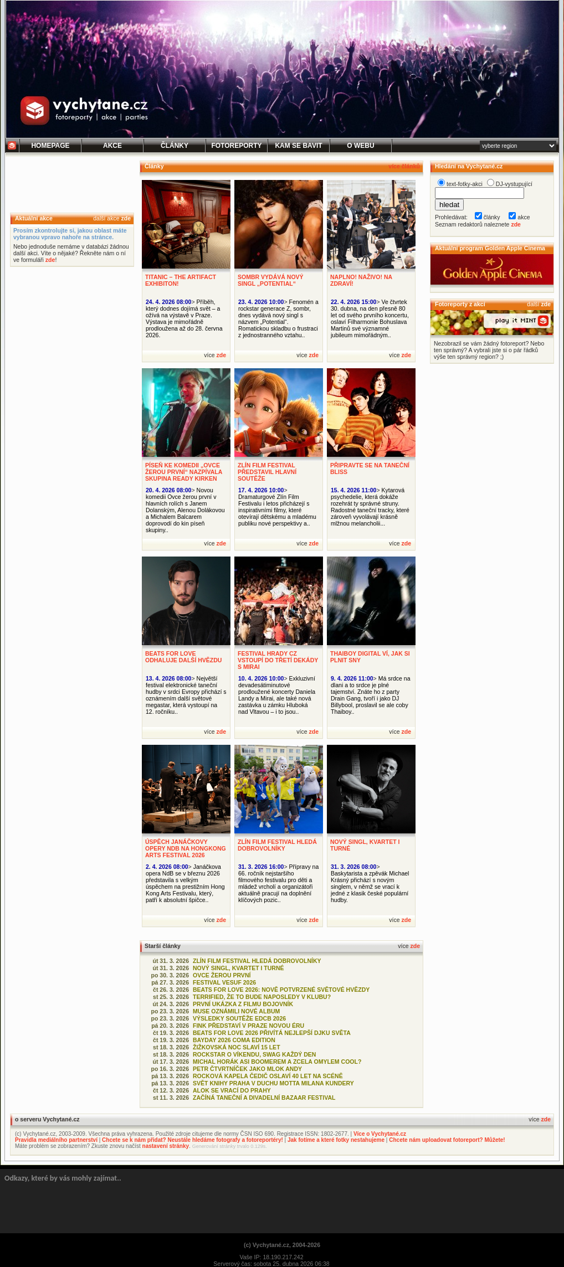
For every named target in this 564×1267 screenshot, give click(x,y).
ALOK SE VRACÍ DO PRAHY (232, 1090)
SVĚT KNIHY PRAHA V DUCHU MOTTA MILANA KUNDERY (273, 1083)
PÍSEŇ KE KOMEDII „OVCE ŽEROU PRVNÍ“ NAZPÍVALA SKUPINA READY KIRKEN (183, 472)
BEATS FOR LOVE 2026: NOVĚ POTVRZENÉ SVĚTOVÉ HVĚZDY (281, 989)
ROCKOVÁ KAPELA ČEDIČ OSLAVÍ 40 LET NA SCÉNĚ (268, 1076)
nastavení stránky (165, 1146)
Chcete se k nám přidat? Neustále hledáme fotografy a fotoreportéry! (192, 1140)
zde (126, 218)
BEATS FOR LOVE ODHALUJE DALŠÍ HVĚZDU (183, 656)
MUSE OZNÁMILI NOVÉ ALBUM (236, 1011)
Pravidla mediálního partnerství (56, 1140)
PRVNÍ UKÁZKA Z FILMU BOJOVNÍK (243, 1004)
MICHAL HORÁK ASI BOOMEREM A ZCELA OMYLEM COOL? (277, 1061)
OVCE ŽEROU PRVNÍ (221, 975)
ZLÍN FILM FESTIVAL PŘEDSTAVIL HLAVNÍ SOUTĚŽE (267, 472)
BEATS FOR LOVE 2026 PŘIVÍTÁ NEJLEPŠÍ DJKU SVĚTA (272, 1032)
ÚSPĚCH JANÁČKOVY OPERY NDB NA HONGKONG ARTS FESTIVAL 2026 (185, 848)
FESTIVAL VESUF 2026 (224, 982)
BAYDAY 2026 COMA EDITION (234, 1040)
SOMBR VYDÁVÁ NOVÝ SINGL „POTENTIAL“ (271, 280)
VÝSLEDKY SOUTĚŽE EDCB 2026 (239, 1018)
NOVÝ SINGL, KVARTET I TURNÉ (238, 968)
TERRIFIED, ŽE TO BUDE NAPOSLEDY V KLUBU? (262, 996)
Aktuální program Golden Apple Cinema (490, 248)
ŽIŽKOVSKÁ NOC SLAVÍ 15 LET (236, 1047)
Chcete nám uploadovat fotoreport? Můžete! (447, 1140)
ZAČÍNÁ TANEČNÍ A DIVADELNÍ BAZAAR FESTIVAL (264, 1097)
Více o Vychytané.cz (379, 1134)
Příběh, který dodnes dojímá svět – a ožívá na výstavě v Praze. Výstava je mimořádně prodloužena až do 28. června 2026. (184, 318)
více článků (404, 166)
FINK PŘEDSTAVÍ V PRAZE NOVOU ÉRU (248, 1025)
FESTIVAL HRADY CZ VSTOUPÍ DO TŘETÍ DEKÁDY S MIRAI (278, 660)
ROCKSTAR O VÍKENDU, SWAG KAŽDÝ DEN (254, 1054)
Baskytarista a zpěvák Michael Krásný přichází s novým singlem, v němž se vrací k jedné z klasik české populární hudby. (370, 886)
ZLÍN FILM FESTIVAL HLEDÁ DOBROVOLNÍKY (277, 845)
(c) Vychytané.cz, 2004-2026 (282, 1245)
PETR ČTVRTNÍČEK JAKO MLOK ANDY (247, 1068)
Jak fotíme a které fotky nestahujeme (336, 1140)
